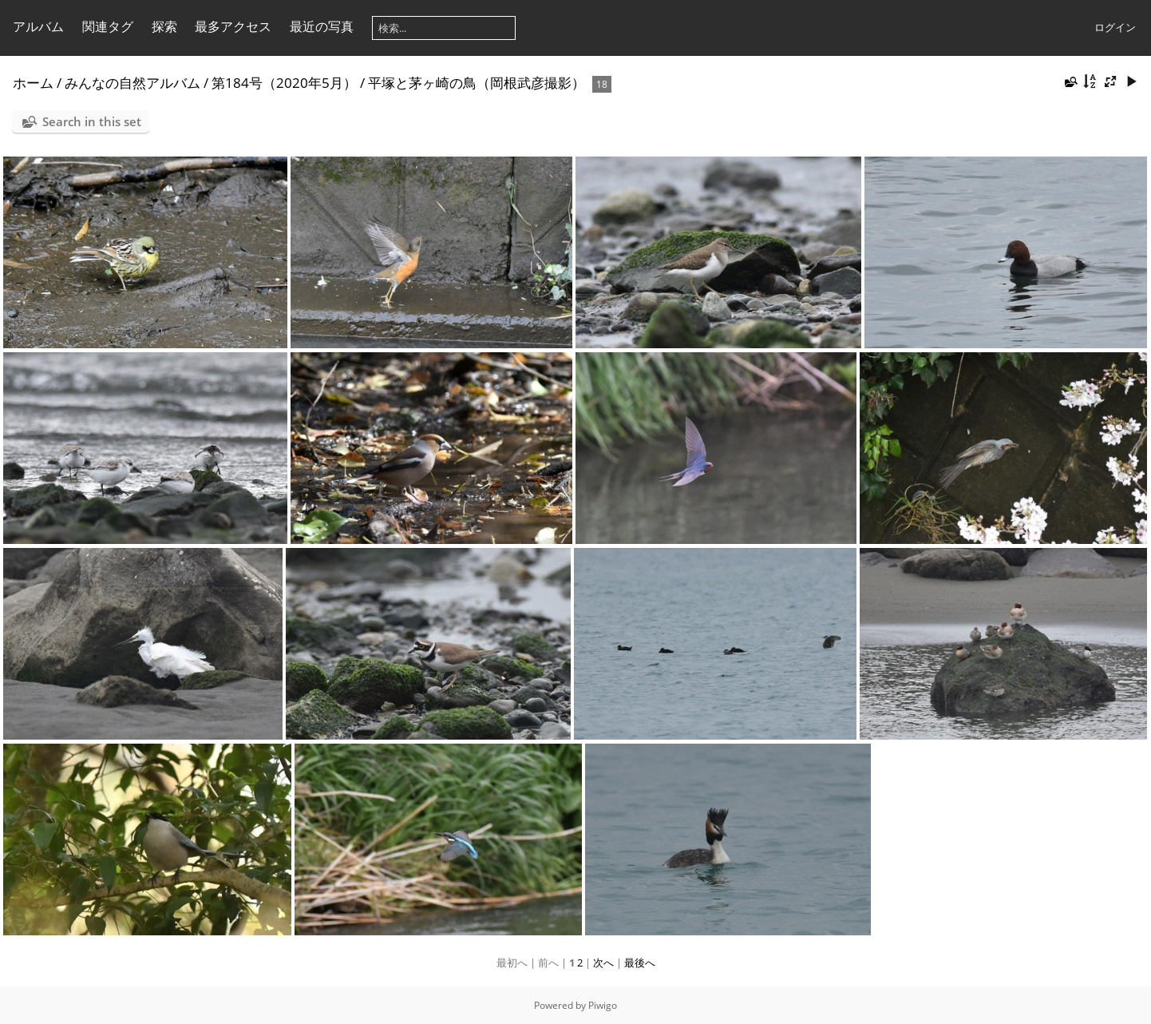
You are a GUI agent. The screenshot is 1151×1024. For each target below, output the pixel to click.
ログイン (1115, 27)
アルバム (38, 26)
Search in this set (91, 121)
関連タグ (107, 26)
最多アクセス (233, 26)
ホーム (33, 82)
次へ (603, 962)
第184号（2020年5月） (284, 82)
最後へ (639, 962)
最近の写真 (322, 26)
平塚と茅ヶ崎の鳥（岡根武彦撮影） (476, 82)
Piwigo (602, 1005)
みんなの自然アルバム (132, 82)
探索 (164, 26)
